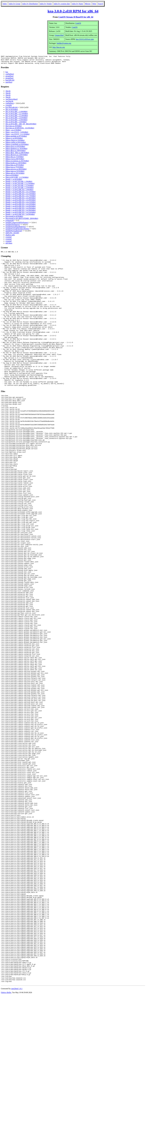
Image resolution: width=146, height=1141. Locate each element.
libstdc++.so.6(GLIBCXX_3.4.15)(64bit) (20, 195)
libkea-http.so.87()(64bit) (14, 167)
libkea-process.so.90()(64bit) (16, 171)
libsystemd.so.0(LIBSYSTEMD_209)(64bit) (21, 220)
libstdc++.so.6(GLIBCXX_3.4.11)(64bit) (20, 193)
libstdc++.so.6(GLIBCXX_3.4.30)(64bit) (20, 212)
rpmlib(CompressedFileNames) (17, 224)
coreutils (8, 107)
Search (100, 4)
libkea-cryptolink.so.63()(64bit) (17, 146)
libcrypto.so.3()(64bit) (13, 128)
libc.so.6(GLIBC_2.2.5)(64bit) (16, 115)
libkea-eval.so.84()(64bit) (14, 160)
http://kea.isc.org (58, 47)
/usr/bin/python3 (11, 101)
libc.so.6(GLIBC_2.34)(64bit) (16, 121)
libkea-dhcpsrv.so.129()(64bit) (16, 156)
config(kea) (9, 76)
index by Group (14, 4)
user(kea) (8, 84)
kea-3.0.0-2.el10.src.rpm (85, 39)
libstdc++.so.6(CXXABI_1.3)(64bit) (18, 183)
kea (6, 74)
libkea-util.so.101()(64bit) (14, 175)
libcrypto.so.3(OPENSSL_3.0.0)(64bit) (19, 130)
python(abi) (9, 222)
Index (5, 4)
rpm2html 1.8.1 (16, 1134)
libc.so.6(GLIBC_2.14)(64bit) (16, 113)
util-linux (8, 245)
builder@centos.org (64, 43)
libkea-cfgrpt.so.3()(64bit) (15, 142)
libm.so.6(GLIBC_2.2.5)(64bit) (17, 179)
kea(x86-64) (9, 82)
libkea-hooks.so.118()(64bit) (15, 165)
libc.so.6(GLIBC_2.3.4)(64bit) (16, 117)
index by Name (77, 4)
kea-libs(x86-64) (11, 109)
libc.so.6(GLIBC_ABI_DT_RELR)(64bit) (20, 126)
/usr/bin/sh (9, 103)
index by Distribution (30, 4)
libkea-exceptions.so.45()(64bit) (17, 163)
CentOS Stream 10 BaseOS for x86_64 (75, 17)
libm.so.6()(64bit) (11, 177)
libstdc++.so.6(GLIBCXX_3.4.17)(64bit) (20, 197)
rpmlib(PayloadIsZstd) (13, 232)
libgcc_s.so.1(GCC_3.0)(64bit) (16, 134)
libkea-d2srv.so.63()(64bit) (15, 148)
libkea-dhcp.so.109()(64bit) (15, 152)
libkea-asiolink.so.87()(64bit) (16, 138)
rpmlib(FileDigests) (12, 226)
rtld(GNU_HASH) (12, 234)
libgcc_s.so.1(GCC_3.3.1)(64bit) (17, 136)
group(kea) (9, 78)
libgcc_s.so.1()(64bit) (13, 132)
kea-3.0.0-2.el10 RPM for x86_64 (73, 11)
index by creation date (62, 4)
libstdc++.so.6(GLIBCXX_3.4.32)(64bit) (20, 214)
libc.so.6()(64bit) (11, 111)
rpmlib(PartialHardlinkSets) (15, 228)
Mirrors (88, 4)
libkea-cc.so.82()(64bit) (14, 140)
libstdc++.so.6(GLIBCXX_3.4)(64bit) (19, 191)
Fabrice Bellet (6, 1138)
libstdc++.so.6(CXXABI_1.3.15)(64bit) (19, 185)
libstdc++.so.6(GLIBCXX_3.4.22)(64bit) (20, 206)
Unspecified (59, 35)
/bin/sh (7, 93)
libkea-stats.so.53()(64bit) (14, 173)
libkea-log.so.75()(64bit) (14, 169)
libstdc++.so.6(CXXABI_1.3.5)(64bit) (19, 187)
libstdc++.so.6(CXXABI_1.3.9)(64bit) (19, 189)
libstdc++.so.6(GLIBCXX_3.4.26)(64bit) (20, 208)
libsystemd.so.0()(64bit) (14, 218)
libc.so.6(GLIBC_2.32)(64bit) (16, 119)
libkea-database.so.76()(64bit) (16, 150)
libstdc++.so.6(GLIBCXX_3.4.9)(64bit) (20, 216)
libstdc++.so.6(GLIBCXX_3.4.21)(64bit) (20, 204)
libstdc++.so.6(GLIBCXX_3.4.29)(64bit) (20, 210)
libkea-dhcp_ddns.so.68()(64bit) (17, 154)
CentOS (78, 23)
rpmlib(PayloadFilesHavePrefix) (17, 230)
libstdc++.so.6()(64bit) (13, 181)
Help (94, 4)
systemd (8, 239)
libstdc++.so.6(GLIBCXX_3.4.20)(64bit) (20, 202)
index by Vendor (46, 4)
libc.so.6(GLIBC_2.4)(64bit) (15, 123)
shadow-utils (10, 237)
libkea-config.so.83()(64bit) (15, 144)
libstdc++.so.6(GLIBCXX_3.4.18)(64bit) (20, 200)
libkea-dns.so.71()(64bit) (14, 158)
